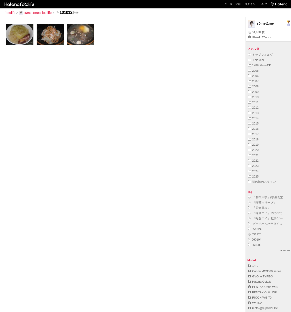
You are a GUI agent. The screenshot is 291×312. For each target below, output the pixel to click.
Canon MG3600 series (264, 271)
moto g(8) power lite (263, 308)
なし (253, 265)
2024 (253, 171)
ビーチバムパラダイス (265, 224)
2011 (253, 102)
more (285, 250)
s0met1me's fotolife (35, 13)
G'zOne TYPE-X (260, 276)
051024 (254, 229)
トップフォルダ (260, 54)
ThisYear (256, 60)
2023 (253, 165)
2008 (253, 86)
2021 (253, 155)
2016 (253, 128)
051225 (254, 234)
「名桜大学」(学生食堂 (265, 197)
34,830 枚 (256, 32)
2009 (253, 92)
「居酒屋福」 (259, 208)
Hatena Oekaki (259, 281)
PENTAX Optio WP (262, 292)
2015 (253, 123)
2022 (253, 160)
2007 (253, 81)
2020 (253, 150)
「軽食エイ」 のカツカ (265, 213)
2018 (253, 139)
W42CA (255, 302)
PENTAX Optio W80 (263, 287)
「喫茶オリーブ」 (262, 202)
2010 (253, 97)
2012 (253, 107)
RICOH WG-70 (259, 36)
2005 (253, 70)
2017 (253, 134)
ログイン (249, 4)
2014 (253, 118)
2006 (253, 76)
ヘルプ (263, 4)
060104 (254, 239)
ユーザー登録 (232, 4)
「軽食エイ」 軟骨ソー (265, 218)
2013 (253, 113)
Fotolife (10, 13)
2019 (253, 144)
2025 (253, 176)
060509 (254, 245)
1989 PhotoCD (259, 65)
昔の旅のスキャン (262, 181)
